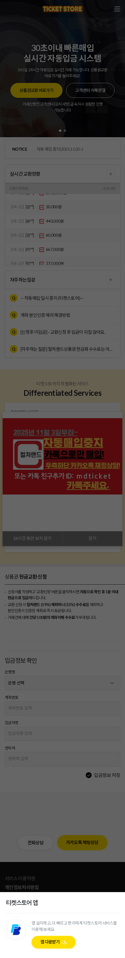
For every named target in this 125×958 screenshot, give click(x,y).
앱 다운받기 (50, 941)
